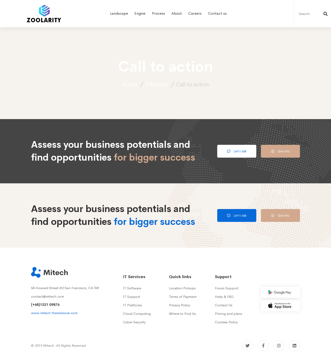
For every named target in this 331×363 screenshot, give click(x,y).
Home (129, 84)
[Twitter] (247, 345)
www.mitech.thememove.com (54, 313)
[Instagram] (278, 345)
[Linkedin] (294, 345)
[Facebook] (263, 345)
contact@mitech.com (47, 296)
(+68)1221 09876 (45, 304)
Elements (156, 84)
